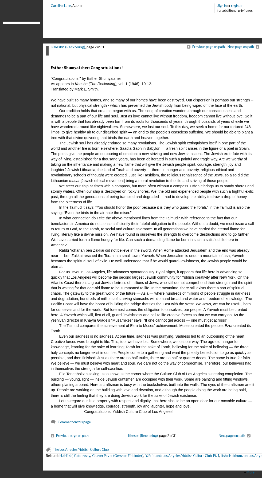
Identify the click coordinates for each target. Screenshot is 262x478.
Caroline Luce (61, 5)
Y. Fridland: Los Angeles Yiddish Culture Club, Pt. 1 (182, 455)
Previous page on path (208, 47)
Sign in (222, 5)
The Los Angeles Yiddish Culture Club (81, 449)
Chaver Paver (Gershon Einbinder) (117, 455)
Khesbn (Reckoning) (68, 47)
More (251, 472)
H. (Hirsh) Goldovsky (75, 455)
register (237, 5)
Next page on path (241, 47)
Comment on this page (74, 422)
